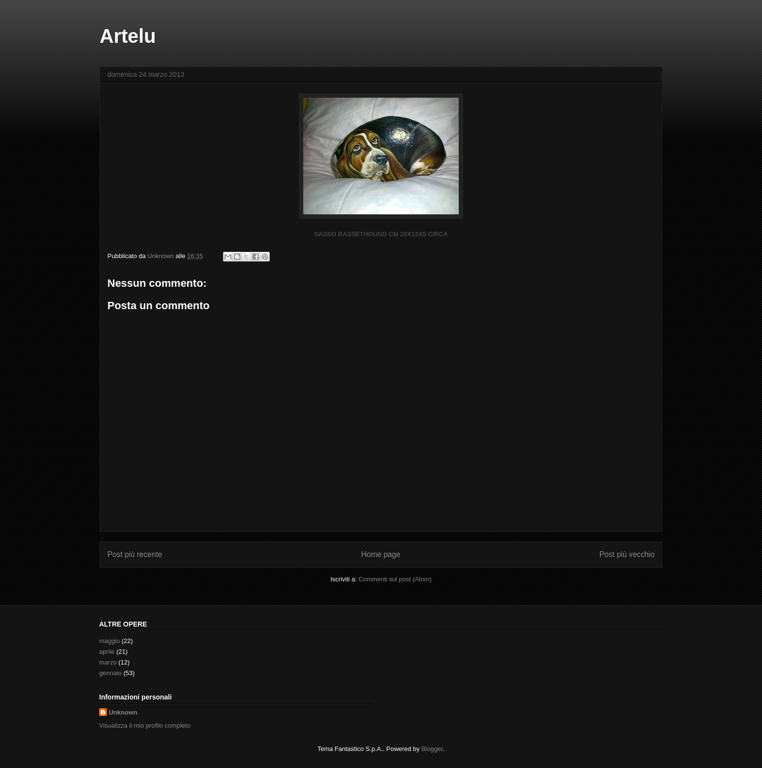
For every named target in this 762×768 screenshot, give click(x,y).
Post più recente (134, 554)
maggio (109, 641)
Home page (380, 554)
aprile (107, 651)
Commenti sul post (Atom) (395, 579)
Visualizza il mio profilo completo (144, 725)
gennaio (110, 673)
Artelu (128, 36)
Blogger (432, 748)
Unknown (123, 712)
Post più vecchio (627, 554)
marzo (108, 662)
